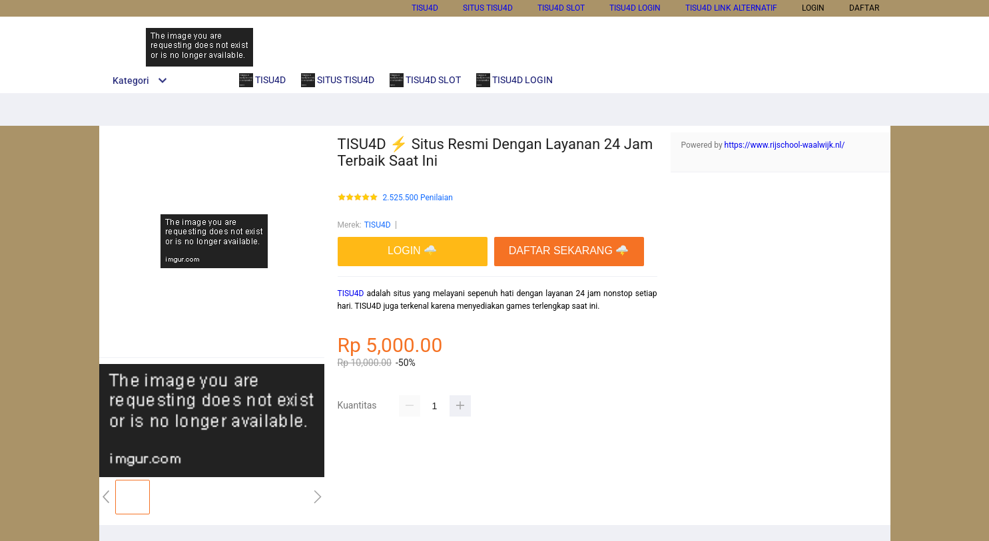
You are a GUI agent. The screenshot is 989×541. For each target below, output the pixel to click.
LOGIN (813, 8)
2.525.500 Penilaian (418, 198)
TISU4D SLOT (561, 8)
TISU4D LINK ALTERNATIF (731, 8)
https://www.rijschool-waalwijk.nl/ (785, 145)
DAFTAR (864, 8)
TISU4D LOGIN (635, 8)
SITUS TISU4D (488, 8)
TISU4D (425, 8)
